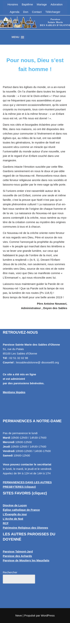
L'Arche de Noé (13, 518)
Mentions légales (14, 392)
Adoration (57, 4)
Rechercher (10, 572)
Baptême (27, 4)
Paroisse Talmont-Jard (18, 551)
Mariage (42, 4)
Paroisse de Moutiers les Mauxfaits (26, 560)
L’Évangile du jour (15, 514)
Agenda (14, 11)
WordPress (48, 615)
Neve (18, 615)
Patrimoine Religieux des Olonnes (25, 527)
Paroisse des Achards (17, 555)
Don (25, 11)
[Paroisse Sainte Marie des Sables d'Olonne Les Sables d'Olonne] (35, 26)
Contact (37, 11)
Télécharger (52, 11)
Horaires (12, 4)
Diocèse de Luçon (15, 505)
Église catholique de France (21, 509)
